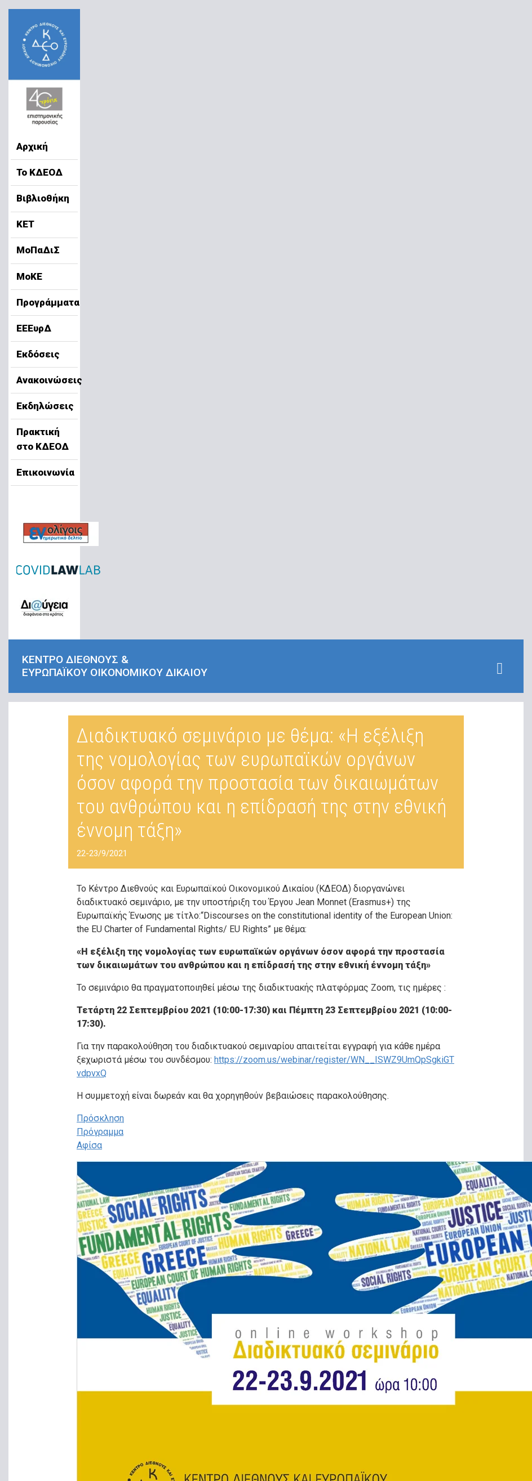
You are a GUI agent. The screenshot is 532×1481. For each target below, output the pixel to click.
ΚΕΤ (25, 224)
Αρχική (32, 146)
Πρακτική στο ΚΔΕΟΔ (42, 439)
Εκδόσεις (38, 354)
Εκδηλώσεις (44, 405)
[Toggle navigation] (499, 668)
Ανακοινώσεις (44, 380)
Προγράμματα (44, 302)
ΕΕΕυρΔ (33, 328)
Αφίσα (89, 1145)
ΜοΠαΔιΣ (38, 250)
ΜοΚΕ (29, 276)
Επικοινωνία (44, 472)
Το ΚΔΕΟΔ (39, 172)
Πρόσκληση (100, 1118)
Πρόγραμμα (100, 1131)
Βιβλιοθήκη (42, 198)
